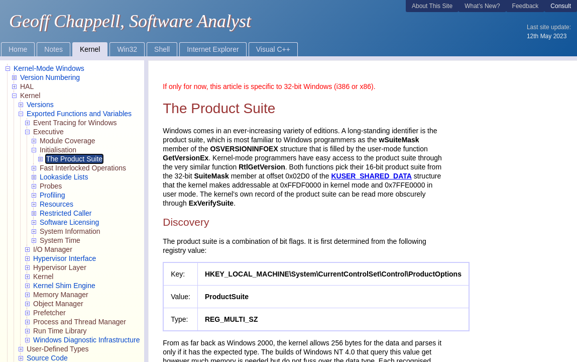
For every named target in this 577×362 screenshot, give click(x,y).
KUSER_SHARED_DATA (371, 176)
